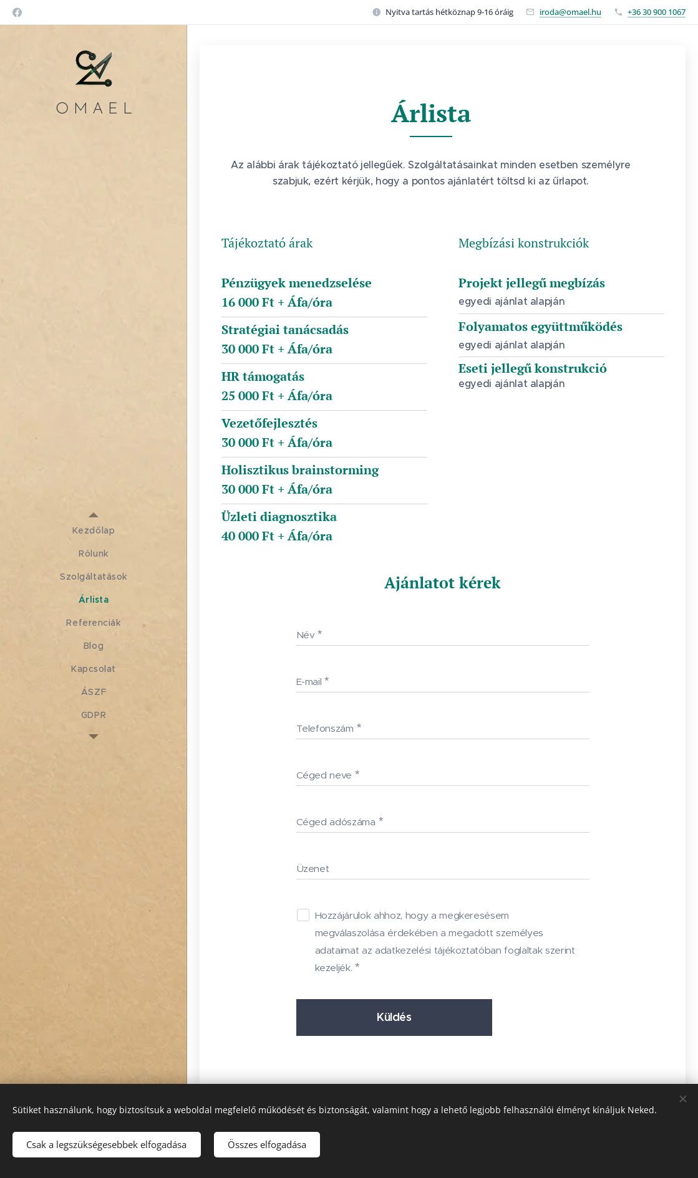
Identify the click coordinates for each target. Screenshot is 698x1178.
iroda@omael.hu (570, 11)
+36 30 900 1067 (657, 11)
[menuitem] (93, 531)
